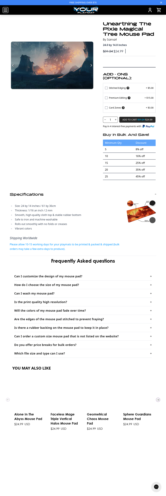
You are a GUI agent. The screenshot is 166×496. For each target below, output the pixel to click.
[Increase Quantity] (116, 120)
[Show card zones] (123, 107)
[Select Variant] (129, 88)
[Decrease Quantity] (105, 120)
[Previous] (13, 65)
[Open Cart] (158, 10)
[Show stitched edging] (128, 87)
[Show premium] (129, 97)
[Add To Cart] (137, 120)
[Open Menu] (5, 10)
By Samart (110, 39)
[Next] (91, 65)
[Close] (161, 3)
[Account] (150, 10)
